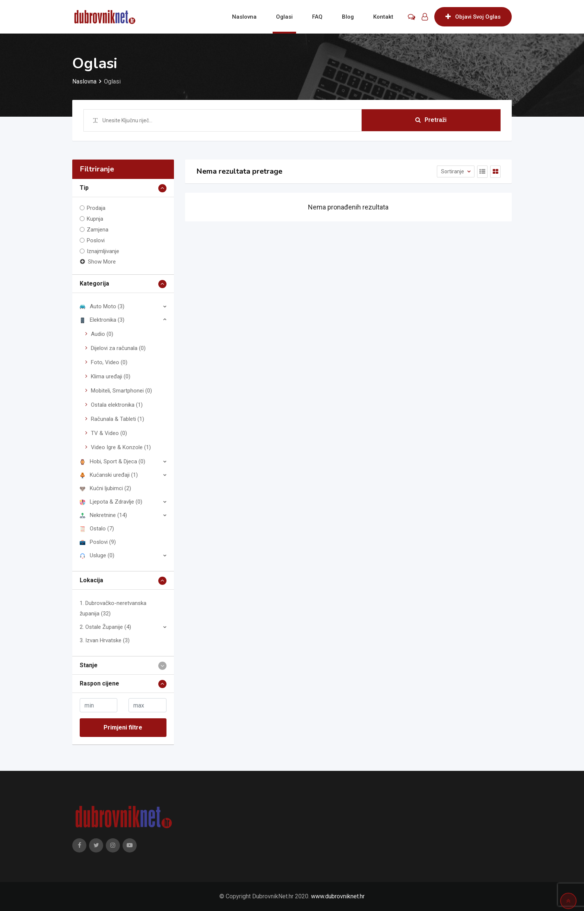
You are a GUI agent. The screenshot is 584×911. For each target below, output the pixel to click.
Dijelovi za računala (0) (118, 348)
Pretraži (431, 120)
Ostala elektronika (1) (117, 404)
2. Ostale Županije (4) (105, 627)
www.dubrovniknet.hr (338, 896)
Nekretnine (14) (103, 515)
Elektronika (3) (102, 319)
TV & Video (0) (109, 433)
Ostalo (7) (97, 528)
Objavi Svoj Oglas (473, 16)
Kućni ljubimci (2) (105, 488)
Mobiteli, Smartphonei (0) (121, 390)
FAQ (317, 16)
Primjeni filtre (123, 727)
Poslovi (96, 240)
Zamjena (97, 229)
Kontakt (383, 16)
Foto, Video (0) (109, 362)
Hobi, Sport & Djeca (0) (112, 461)
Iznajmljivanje (103, 251)
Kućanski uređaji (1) (109, 475)
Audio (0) (102, 334)
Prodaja (96, 208)
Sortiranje (453, 171)
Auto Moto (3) (102, 306)
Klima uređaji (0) (110, 376)
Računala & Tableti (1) (117, 419)
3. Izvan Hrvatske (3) (105, 640)
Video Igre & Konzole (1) (121, 447)
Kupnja (95, 218)
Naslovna (244, 16)
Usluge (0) (97, 555)
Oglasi (284, 16)
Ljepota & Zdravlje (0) (111, 501)
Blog (348, 16)
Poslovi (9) (98, 542)
